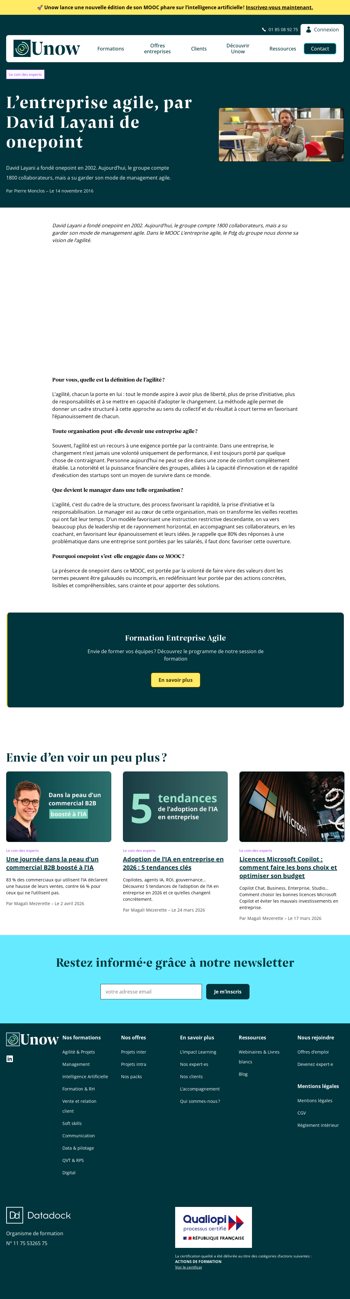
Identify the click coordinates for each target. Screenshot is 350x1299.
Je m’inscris (228, 991)
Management (76, 1064)
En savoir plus (176, 680)
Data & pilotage (78, 1148)
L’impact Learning (198, 1052)
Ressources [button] (282, 48)
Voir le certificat (188, 1267)
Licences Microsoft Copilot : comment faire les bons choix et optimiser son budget (288, 867)
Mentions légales (318, 1086)
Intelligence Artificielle (85, 1076)
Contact (320, 48)
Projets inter (133, 1052)
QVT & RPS (73, 1160)
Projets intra (133, 1064)
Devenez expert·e (315, 1064)
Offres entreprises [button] (157, 48)
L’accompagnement (200, 1089)
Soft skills (72, 1123)
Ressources (252, 1037)
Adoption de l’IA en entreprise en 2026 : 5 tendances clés (173, 863)
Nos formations (81, 1037)
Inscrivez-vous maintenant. (175, 7)
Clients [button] (199, 48)
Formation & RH (78, 1089)
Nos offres (133, 1037)
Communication (78, 1136)
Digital (69, 1173)
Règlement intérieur (318, 1125)
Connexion (322, 29)
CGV (301, 1113)
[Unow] (47, 49)
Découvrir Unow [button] (238, 48)
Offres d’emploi (313, 1052)
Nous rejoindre (315, 1037)
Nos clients (191, 1076)
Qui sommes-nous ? (200, 1101)
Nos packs (131, 1076)
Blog (243, 1074)
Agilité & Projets (78, 1052)
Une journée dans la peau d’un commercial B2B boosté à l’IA (52, 863)
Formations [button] (110, 48)
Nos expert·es (194, 1064)
